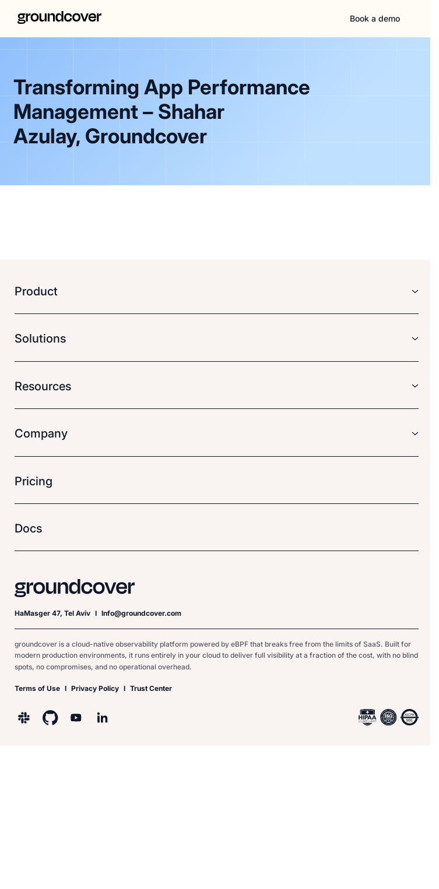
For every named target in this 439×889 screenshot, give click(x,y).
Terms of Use (37, 688)
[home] (52, 19)
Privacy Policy (95, 688)
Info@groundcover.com (141, 613)
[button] (418, 18)
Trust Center (151, 688)
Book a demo (375, 18)
